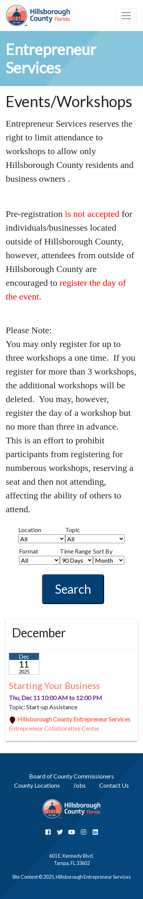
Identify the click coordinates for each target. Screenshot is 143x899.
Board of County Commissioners (71, 776)
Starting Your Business (54, 685)
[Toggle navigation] (126, 15)
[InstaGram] (83, 831)
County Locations (37, 785)
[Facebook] (48, 831)
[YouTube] (72, 831)
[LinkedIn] (95, 831)
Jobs (79, 785)
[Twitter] (60, 831)
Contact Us (114, 785)
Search (73, 588)
